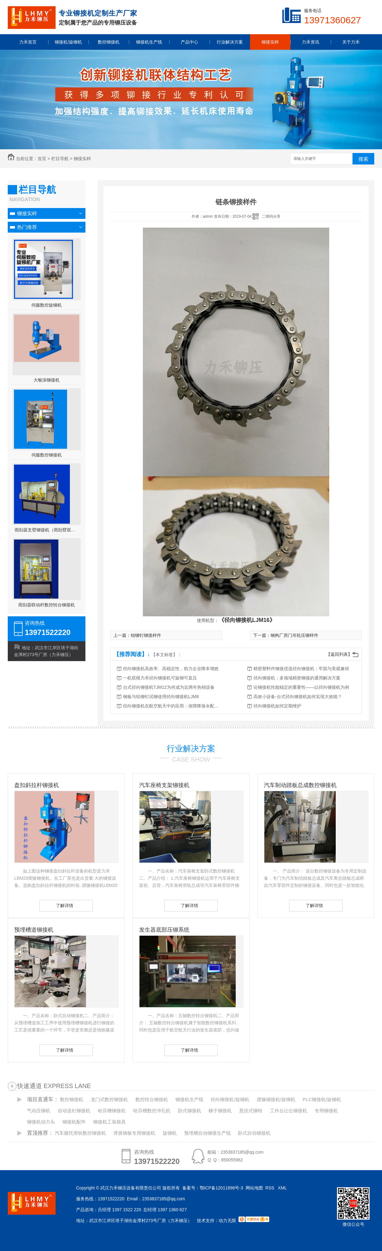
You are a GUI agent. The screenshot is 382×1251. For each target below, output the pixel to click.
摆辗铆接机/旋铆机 (276, 1099)
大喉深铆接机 (47, 380)
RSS (270, 1187)
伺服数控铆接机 (46, 454)
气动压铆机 (38, 1110)
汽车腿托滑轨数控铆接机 (80, 1133)
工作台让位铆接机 (288, 1110)
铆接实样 (82, 158)
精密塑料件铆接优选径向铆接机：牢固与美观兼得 (301, 668)
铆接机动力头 (41, 1121)
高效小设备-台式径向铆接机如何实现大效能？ (297, 696)
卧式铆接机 (189, 1110)
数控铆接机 (71, 1099)
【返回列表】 (339, 654)
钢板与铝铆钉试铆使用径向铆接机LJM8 (161, 696)
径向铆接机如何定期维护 (277, 705)
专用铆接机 (326, 1110)
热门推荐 (27, 227)
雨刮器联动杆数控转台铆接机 (46, 604)
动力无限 (227, 1220)
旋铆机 (170, 1133)
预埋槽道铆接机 (33, 930)
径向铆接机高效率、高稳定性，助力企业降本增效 (171, 668)
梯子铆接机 (220, 1110)
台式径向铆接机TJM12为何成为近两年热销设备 (169, 687)
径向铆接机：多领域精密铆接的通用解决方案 (296, 677)
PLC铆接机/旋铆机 (322, 1099)
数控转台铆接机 (151, 1099)
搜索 (363, 159)
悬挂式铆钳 (250, 1110)
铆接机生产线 (189, 1099)
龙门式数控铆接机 (109, 1099)
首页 (42, 158)
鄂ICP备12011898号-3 (221, 1187)
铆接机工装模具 (109, 1121)
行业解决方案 (191, 748)
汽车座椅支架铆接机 (164, 785)
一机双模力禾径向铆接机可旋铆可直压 (160, 677)
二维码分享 (271, 216)
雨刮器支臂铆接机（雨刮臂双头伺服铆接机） (47, 529)
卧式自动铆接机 (254, 1133)
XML (283, 1187)
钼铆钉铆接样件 (146, 635)
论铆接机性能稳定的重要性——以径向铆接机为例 (301, 687)
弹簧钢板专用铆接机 (134, 1133)
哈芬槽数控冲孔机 (152, 1110)
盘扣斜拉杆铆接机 (36, 785)
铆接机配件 (74, 1121)
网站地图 (254, 1187)
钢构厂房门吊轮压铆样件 (294, 635)
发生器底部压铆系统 (164, 930)
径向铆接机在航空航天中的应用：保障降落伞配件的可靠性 (172, 705)
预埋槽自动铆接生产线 (207, 1133)
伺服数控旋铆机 (46, 305)
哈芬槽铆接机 (112, 1110)
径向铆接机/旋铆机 (230, 1099)
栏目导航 (60, 158)
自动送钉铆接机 (74, 1110)
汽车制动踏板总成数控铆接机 (300, 785)
